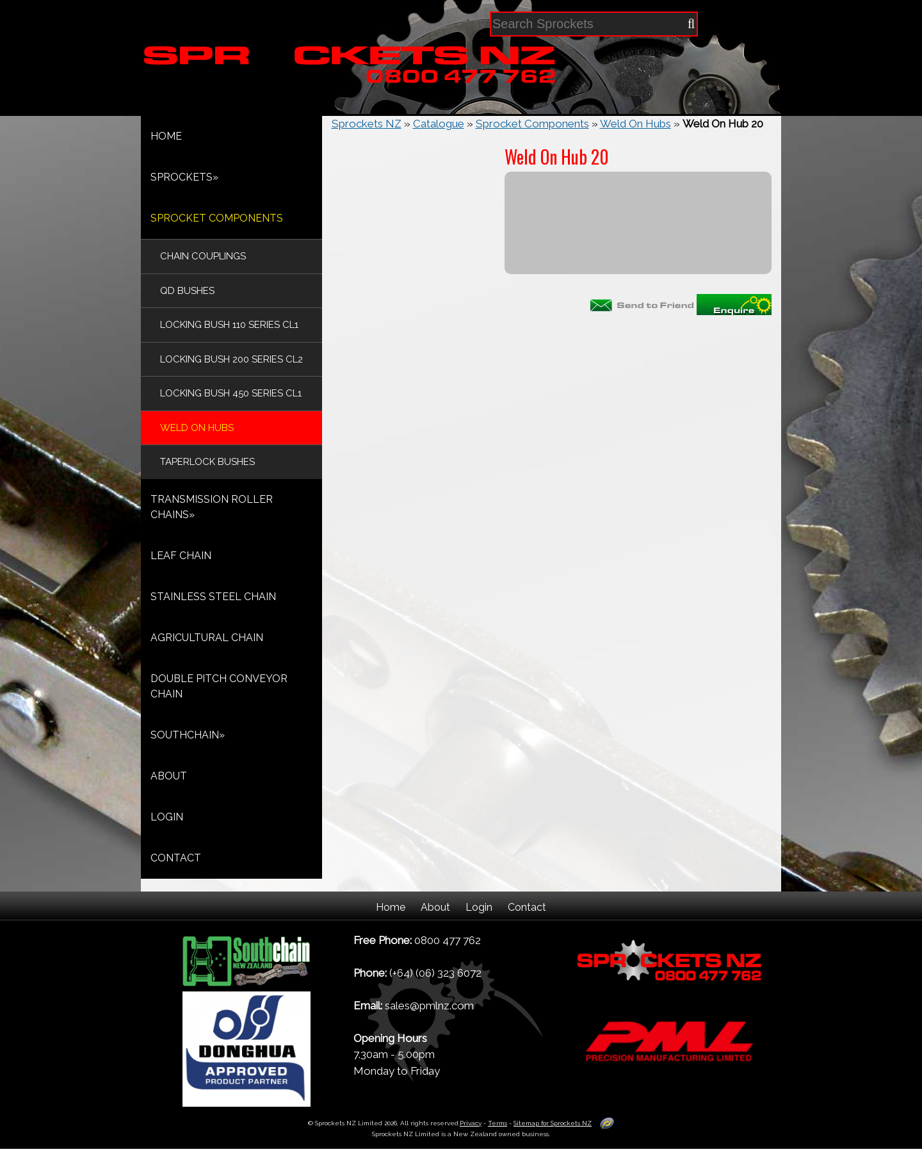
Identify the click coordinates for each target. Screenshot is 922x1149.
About (435, 907)
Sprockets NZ (366, 123)
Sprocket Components (532, 123)
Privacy (470, 1123)
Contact (527, 907)
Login (478, 907)
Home (390, 907)
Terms (497, 1123)
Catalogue (438, 123)
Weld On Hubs (635, 123)
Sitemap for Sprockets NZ (553, 1123)
